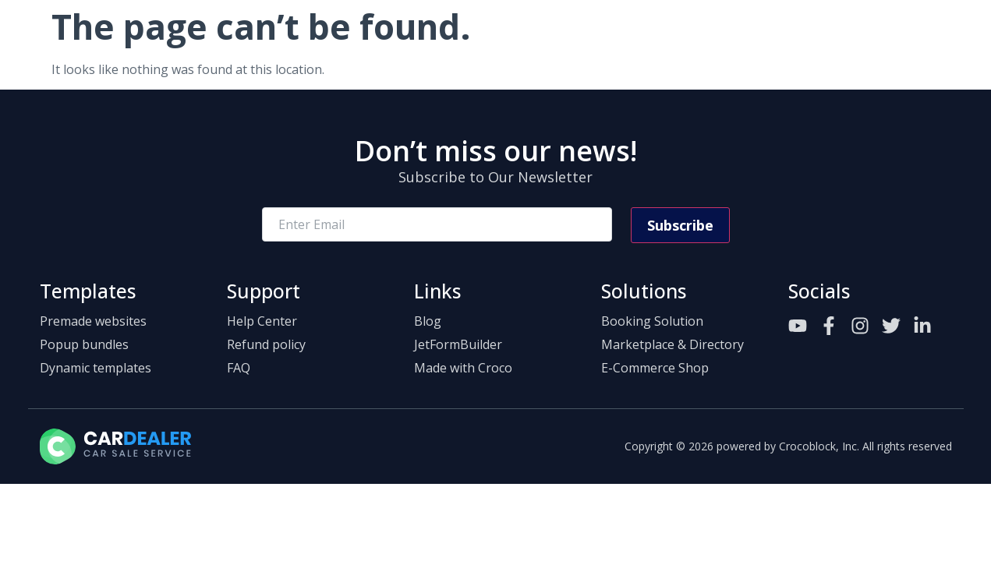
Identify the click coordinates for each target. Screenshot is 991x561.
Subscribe (680, 225)
